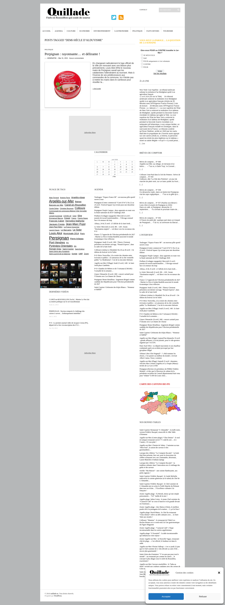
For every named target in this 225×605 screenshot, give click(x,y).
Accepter (166, 596)
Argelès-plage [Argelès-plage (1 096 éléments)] (78, 197)
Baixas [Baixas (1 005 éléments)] (78, 201)
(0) (144, 143)
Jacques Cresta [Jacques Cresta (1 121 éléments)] (57, 224)
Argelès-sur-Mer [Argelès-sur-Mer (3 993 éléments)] (61, 201)
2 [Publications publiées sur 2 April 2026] (114, 164)
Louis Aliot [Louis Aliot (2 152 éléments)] (55, 233)
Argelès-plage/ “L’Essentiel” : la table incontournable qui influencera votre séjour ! (159, 534)
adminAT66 (51, 58)
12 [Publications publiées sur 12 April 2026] (132, 167)
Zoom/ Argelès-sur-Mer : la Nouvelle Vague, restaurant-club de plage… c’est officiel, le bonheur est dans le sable (159, 541)
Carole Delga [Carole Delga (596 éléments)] (54, 208)
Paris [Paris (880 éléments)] (82, 233)
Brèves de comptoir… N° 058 (150, 190)
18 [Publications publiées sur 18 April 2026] (126, 169)
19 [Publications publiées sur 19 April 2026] (132, 169)
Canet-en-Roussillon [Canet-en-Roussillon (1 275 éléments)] (75, 205)
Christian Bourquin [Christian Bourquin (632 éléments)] (67, 208)
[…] (141, 143)
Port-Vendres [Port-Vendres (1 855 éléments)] (57, 242)
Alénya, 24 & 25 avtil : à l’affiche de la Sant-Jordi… (158, 269)
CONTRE (147, 64)
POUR (145, 67)
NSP (145, 58)
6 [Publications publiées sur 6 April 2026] (97, 167)
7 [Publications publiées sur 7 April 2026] (103, 167)
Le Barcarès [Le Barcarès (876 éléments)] (66, 230)
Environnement (102, 31)
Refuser (203, 596)
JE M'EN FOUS (149, 55)
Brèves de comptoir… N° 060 (150, 162)
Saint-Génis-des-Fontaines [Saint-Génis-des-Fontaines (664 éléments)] (59, 251)
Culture (71, 31)
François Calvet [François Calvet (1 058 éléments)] (56, 221)
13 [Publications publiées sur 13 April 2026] (97, 169)
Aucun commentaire (76, 58)
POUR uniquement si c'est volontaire (156, 61)
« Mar (114, 176)
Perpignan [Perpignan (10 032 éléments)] (59, 237)
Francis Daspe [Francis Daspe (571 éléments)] (83, 218)
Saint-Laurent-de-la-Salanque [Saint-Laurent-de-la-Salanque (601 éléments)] (59, 254)
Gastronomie (121, 31)
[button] (219, 572)
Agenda (59, 31)
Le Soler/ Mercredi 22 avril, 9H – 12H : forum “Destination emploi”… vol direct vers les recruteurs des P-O (160, 274)
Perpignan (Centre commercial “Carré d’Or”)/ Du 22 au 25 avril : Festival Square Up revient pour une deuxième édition (160, 250)
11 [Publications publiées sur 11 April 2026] (126, 167)
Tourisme (168, 31)
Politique (137, 31)
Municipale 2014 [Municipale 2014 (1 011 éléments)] (71, 233)
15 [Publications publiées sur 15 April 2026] (109, 169)
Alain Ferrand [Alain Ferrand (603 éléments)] (54, 198)
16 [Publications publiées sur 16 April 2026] (114, 169)
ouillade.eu (54, 594)
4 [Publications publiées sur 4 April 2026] (126, 164)
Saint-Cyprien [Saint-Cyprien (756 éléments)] (68, 249)
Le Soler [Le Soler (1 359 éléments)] (77, 229)
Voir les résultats (159, 73)
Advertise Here (90, 132)
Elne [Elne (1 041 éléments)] (80, 216)
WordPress (58, 596)
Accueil (46, 31)
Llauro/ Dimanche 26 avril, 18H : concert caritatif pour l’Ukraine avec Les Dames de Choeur (159, 320)
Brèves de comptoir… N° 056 (150, 218)
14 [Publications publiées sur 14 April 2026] (103, 169)
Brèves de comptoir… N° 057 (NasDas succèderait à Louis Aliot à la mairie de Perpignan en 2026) (158, 204)
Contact (143, 10)
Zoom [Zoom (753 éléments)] (86, 254)
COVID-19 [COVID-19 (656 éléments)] (67, 216)
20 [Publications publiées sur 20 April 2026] (97, 172)
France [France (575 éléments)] (73, 218)
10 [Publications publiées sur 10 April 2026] (120, 167)
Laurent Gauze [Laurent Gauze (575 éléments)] (54, 230)
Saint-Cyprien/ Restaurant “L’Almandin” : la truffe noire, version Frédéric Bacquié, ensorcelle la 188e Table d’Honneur (160, 432)
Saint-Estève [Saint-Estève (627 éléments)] (79, 249)
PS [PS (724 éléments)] (67, 243)
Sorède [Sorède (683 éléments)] (74, 254)
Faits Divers (153, 31)
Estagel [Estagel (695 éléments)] (67, 218)
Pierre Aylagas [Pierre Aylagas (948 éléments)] (77, 238)
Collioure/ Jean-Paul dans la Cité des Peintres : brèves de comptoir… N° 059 (160, 176)
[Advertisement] (58, 169)
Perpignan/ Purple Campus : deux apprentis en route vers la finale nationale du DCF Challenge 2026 (160, 257)
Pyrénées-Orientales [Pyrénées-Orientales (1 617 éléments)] (61, 245)
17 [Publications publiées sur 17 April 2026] (120, 169)
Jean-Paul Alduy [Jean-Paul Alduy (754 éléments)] (55, 227)
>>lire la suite (97, 88)
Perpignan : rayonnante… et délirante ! (72, 54)
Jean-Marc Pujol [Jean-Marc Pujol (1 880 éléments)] (75, 224)
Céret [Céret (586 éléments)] (74, 216)
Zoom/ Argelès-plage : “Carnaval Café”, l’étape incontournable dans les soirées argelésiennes (157, 529)
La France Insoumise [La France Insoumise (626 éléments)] (71, 227)
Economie (84, 31)
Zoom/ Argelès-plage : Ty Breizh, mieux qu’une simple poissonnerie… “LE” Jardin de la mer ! (159, 495)
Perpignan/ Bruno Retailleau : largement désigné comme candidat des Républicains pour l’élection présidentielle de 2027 (160, 327)
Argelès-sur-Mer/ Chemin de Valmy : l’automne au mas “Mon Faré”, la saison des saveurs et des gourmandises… (159, 447)
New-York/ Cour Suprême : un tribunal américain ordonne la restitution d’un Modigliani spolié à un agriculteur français (157, 92)
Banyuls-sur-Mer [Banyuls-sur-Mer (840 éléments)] (56, 205)
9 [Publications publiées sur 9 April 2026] (114, 167)
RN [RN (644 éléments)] (75, 246)
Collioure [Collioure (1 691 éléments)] (80, 208)
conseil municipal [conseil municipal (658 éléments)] (55, 216)
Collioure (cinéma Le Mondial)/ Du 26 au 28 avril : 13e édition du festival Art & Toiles (159, 296)
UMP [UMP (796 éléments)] (81, 254)
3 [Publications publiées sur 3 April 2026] (120, 164)
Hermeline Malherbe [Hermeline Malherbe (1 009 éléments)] (74, 221)
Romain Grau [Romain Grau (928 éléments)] (55, 249)
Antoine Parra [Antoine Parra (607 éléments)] (65, 198)
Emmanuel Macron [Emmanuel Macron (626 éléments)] (56, 218)
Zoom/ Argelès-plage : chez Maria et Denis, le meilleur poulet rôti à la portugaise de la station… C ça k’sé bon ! (160, 508)
